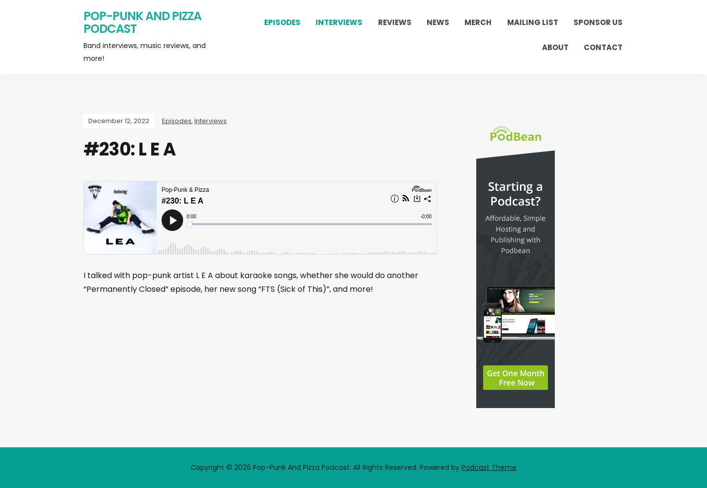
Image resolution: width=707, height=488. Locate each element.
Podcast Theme (489, 467)
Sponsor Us (598, 22)
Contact (603, 47)
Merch (477, 22)
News (438, 22)
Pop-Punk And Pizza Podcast (142, 22)
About (555, 47)
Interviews (339, 22)
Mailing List (532, 22)
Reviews (394, 22)
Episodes (282, 22)
